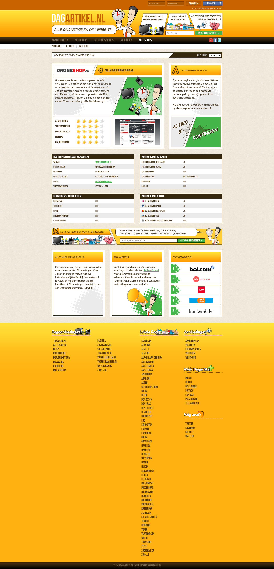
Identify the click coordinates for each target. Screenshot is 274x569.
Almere (145, 353)
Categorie (84, 46)
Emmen (145, 429)
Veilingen (126, 40)
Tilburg (145, 521)
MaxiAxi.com (59, 370)
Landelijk (146, 341)
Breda (144, 391)
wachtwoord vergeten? (212, 8)
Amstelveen (147, 366)
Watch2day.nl (104, 366)
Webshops (145, 40)
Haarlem (145, 446)
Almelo (145, 349)
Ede (143, 420)
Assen (144, 383)
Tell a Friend (192, 403)
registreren (197, 8)
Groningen (146, 441)
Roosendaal (147, 504)
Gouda (144, 437)
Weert (144, 538)
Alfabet (70, 46)
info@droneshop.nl (103, 181)
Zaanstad (146, 542)
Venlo (144, 529)
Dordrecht (146, 416)
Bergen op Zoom (149, 387)
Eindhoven (146, 425)
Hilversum (146, 458)
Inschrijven (191, 399)
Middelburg (147, 487)
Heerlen (145, 450)
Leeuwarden (147, 471)
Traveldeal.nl (104, 353)
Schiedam (146, 513)
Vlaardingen (147, 534)
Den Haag (146, 404)
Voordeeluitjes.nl (106, 357)
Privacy (189, 390)
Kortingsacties (104, 40)
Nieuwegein (147, 492)
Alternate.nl (60, 345)
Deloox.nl (58, 362)
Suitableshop (104, 349)
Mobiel (188, 378)
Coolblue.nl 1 (60, 353)
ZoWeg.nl (102, 370)
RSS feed (189, 436)
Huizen (144, 467)
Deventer (146, 412)
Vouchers (81, 40)
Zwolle (145, 555)
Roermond (146, 500)
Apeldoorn (146, 374)
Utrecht (145, 525)
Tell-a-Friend (151, 270)
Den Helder (147, 408)
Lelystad (146, 479)
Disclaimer (191, 386)
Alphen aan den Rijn (151, 357)
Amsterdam (147, 370)
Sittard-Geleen (149, 517)
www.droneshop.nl (103, 161)
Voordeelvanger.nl (107, 361)
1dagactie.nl (59, 341)
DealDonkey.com (61, 357)
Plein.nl (101, 341)
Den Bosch (146, 399)
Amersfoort (147, 362)
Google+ (189, 432)
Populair (56, 46)
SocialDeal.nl (104, 345)
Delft (144, 395)
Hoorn (144, 462)
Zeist (144, 546)
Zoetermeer (147, 550)
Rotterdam (147, 508)
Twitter (189, 424)
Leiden (144, 475)
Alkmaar (145, 345)
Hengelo (145, 454)
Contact (189, 395)
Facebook (190, 428)
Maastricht (147, 483)
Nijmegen (146, 496)
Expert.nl (58, 366)
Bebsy (56, 349)
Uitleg (188, 382)
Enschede (146, 433)
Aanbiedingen (60, 40)
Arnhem (145, 378)
